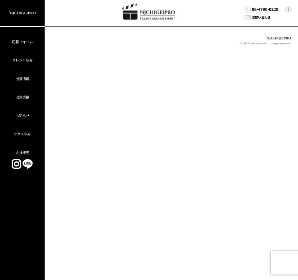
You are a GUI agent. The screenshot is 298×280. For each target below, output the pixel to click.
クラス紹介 (22, 133)
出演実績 (22, 97)
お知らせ (22, 115)
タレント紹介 (22, 60)
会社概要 (22, 152)
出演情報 (22, 78)
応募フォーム (22, 41)
